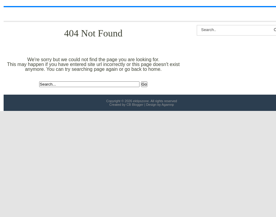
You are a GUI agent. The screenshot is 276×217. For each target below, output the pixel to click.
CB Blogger (135, 104)
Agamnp (168, 104)
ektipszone (141, 101)
